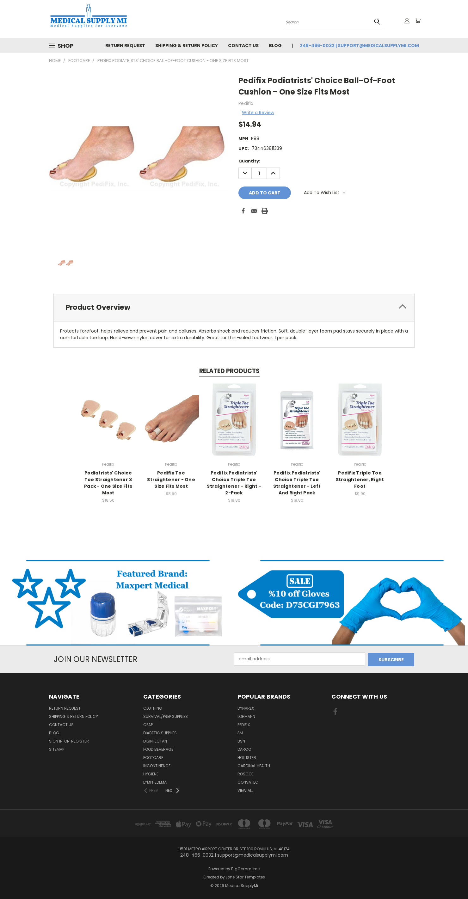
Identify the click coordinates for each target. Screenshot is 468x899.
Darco (244, 748)
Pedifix (243, 724)
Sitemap (56, 748)
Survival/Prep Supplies (165, 716)
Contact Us (243, 45)
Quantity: (249, 161)
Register (80, 740)
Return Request (125, 45)
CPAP (148, 724)
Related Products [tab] (229, 371)
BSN (241, 740)
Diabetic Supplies (160, 732)
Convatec (247, 781)
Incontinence (156, 765)
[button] (117, 602)
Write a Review (258, 112)
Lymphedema (155, 781)
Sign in (56, 740)
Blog (275, 45)
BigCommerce (245, 868)
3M (240, 732)
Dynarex (245, 707)
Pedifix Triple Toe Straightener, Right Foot (360, 479)
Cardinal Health (253, 765)
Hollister (246, 757)
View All (245, 789)
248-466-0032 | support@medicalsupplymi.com (359, 45)
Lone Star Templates (245, 876)
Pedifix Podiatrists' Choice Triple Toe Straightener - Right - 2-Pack (234, 483)
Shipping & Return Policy (186, 45)
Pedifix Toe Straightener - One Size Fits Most (171, 479)
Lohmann (246, 716)
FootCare (153, 757)
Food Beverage (158, 748)
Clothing (152, 707)
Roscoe (245, 773)
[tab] (234, 307)
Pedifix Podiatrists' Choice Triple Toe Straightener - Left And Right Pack (297, 483)
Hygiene (150, 773)
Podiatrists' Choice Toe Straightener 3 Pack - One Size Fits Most (108, 483)
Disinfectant (156, 740)
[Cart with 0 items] (417, 20)
